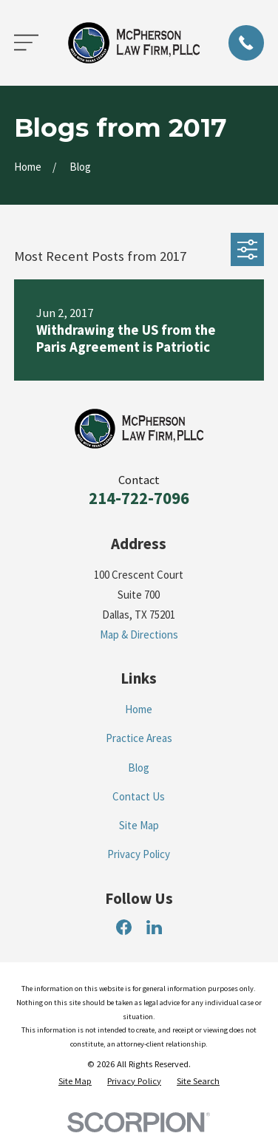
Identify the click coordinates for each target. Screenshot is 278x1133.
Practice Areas (139, 738)
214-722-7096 (139, 498)
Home (138, 709)
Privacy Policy (138, 854)
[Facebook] (124, 927)
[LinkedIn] (154, 927)
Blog (138, 768)
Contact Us (138, 796)
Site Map (139, 825)
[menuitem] (75, 1081)
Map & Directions (139, 634)
